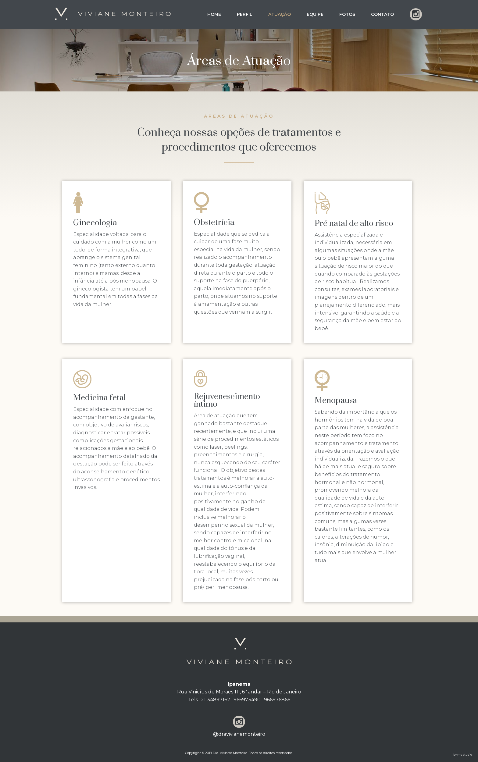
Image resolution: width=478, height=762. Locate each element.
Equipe (315, 14)
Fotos (347, 14)
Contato (382, 14)
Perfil (244, 14)
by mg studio (462, 754)
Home (214, 14)
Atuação (279, 14)
